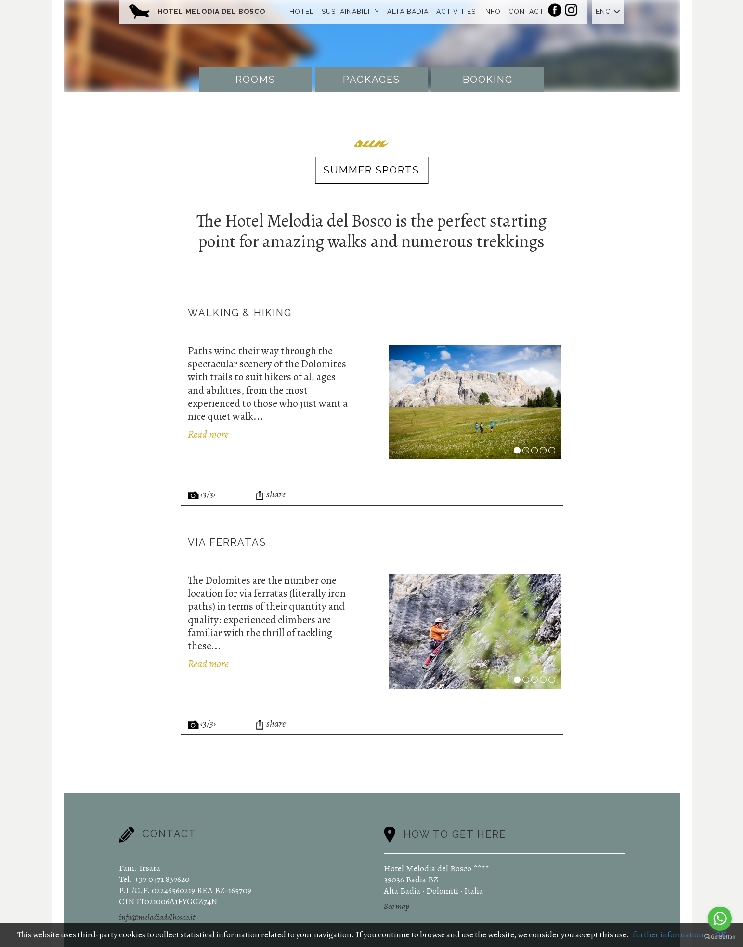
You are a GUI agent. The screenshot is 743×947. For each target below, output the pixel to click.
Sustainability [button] (350, 11)
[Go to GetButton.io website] (719, 937)
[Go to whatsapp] (720, 919)
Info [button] (492, 11)
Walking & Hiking (240, 313)
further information (668, 934)
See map (396, 906)
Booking (488, 79)
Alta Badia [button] (408, 11)
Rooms (255, 79)
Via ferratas (227, 542)
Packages (371, 79)
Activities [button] (456, 11)
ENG (608, 11)
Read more (208, 434)
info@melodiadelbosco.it (157, 917)
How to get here (455, 834)
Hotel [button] (301, 11)
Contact (526, 11)
